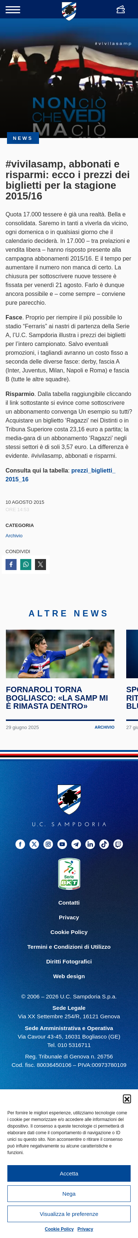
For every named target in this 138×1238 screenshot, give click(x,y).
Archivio (14, 535)
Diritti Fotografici (69, 976)
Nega (69, 1194)
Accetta (69, 1173)
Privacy (85, 1229)
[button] (127, 1098)
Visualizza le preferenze (69, 1214)
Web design (69, 991)
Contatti (68, 917)
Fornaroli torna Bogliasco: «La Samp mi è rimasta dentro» (57, 712)
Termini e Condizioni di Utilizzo (68, 961)
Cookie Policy (59, 1229)
